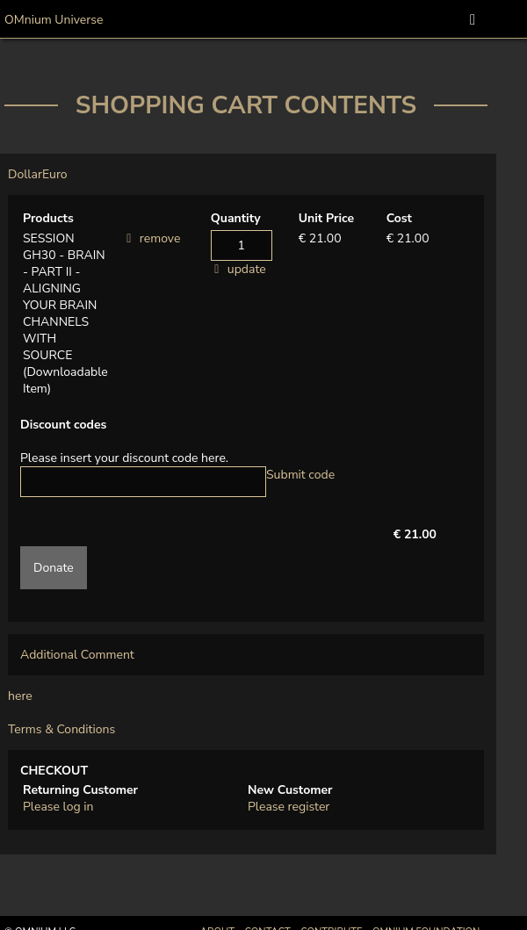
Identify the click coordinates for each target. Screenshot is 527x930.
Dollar (25, 174)
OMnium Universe (53, 19)
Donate (53, 567)
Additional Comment (77, 654)
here (20, 696)
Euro (55, 174)
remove (160, 238)
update (246, 269)
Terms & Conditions (61, 729)
